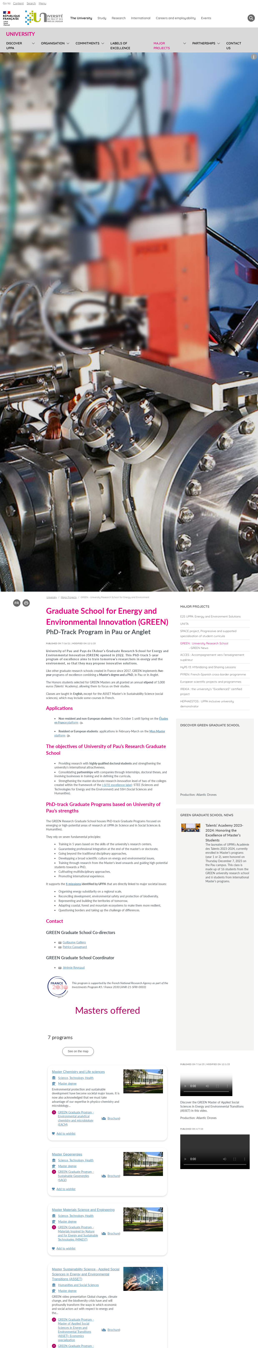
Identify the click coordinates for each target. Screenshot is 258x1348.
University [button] (20, 34)
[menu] (32, 45)
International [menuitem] (140, 18)
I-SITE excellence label (117, 785)
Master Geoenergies (67, 1154)
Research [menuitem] (119, 18)
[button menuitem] (251, 18)
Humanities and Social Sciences (75, 1285)
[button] (254, 57)
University (51, 597)
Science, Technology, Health (73, 1078)
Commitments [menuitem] (87, 43)
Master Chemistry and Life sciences (78, 1072)
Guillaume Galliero (74, 942)
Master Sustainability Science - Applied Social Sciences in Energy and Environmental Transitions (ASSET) (85, 1274)
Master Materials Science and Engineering (83, 1210)
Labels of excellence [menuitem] (120, 45)
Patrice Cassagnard (75, 947)
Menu (42, 3)
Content (18, 3)
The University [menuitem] (81, 18)
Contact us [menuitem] (233, 45)
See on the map (78, 1051)
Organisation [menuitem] (53, 43)
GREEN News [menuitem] (199, 648)
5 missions (73, 884)
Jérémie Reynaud (74, 967)
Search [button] (31, 3)
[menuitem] (215, 616)
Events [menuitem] (206, 18)
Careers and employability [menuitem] (176, 18)
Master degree (64, 1083)
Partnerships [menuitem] (203, 43)
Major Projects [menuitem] (162, 45)
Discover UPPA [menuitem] (14, 45)
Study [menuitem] (102, 18)
